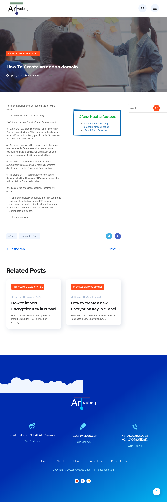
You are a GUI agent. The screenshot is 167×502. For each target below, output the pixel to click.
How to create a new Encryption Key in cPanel (93, 306)
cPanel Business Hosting (96, 127)
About (60, 461)
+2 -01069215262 (135, 439)
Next (115, 249)
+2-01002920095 (134, 436)
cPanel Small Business (95, 130)
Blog (76, 461)
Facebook (117, 237)
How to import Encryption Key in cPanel (33, 306)
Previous (16, 249)
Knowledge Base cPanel (23, 53)
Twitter (109, 237)
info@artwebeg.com (83, 436)
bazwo (16, 296)
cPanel (11, 236)
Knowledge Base (29, 236)
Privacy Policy (119, 461)
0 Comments (33, 75)
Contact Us (95, 461)
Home (43, 461)
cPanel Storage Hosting (96, 123)
